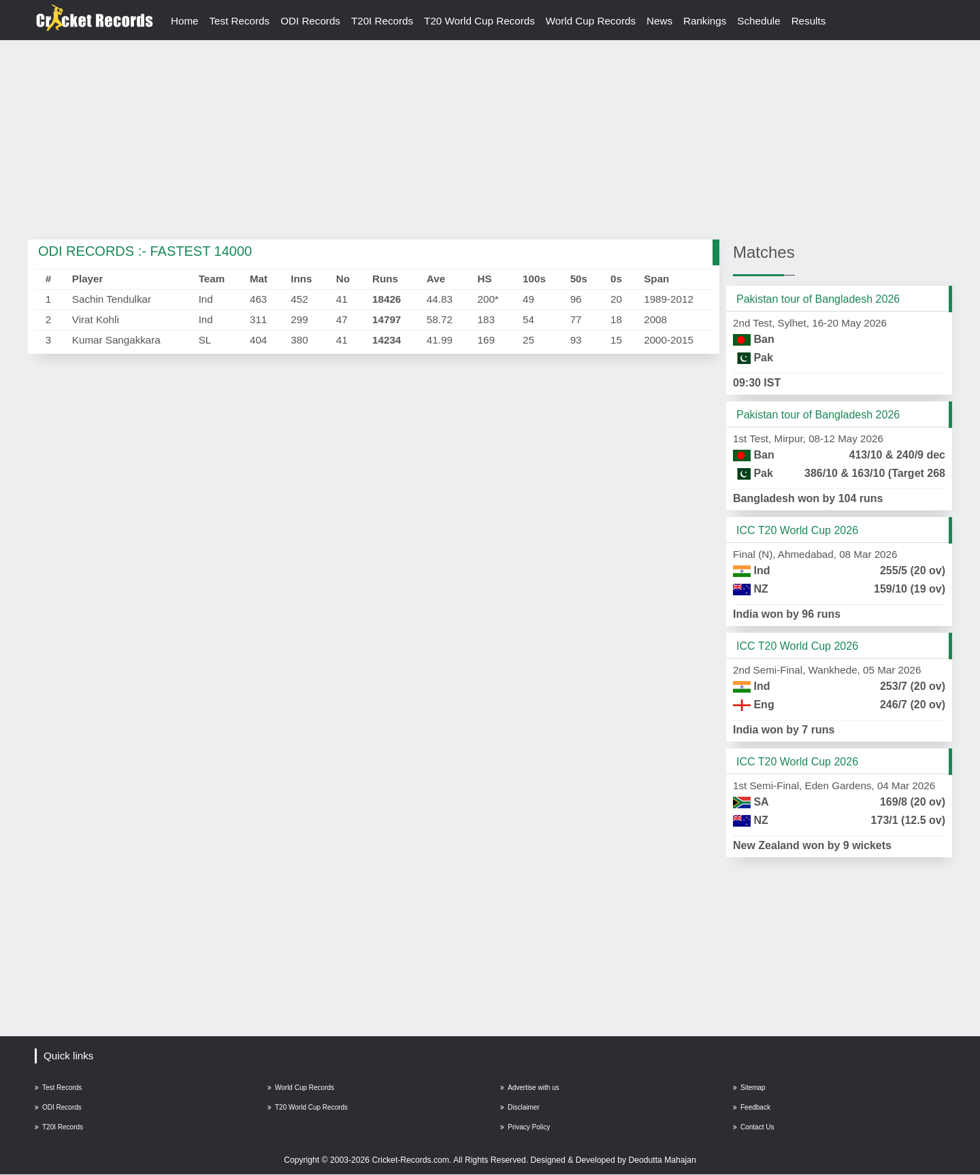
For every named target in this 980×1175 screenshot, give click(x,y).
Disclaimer (520, 1107)
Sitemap (749, 1087)
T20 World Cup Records (479, 21)
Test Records (240, 21)
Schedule (758, 21)
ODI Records (310, 21)
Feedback (751, 1107)
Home (185, 21)
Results (808, 21)
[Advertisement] (490, 141)
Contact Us (753, 1127)
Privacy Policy (525, 1127)
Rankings (704, 21)
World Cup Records (591, 21)
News (659, 21)
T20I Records (382, 21)
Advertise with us (529, 1087)
